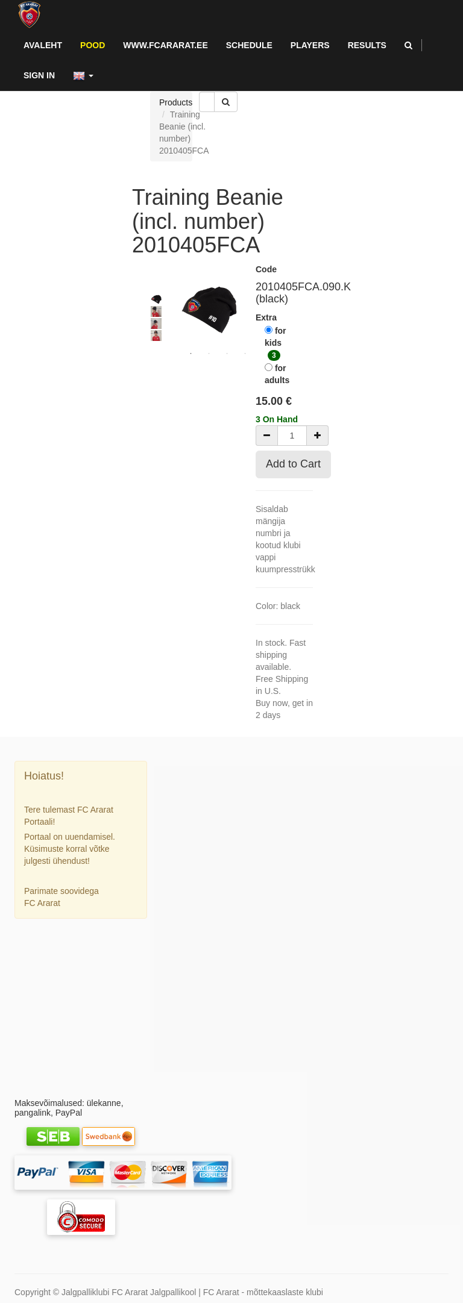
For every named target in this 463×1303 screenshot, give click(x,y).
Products (175, 102)
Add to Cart (293, 464)
